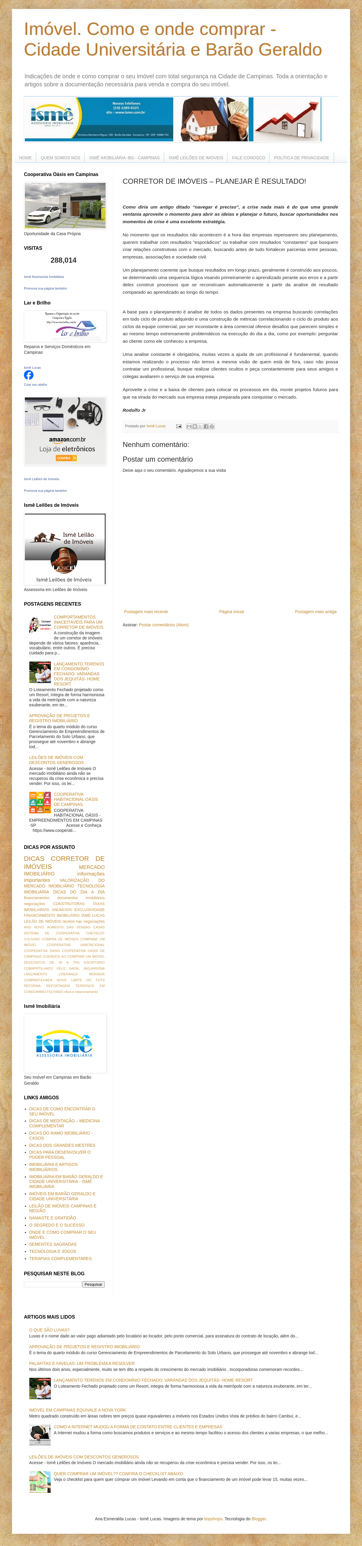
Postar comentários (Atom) (164, 624)
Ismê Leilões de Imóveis (41, 479)
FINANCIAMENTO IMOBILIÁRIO (52, 915)
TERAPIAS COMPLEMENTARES (60, 1258)
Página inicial (231, 611)
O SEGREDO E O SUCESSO (57, 1225)
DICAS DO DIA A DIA (79, 892)
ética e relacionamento (81, 992)
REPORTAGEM (58, 986)
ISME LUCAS (93, 915)
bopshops (213, 1518)
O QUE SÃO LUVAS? (49, 1330)
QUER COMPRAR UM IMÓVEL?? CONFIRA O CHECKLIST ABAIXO (118, 1473)
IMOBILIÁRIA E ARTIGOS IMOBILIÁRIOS (53, 1167)
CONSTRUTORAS (68, 904)
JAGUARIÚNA (94, 968)
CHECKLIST (95, 933)
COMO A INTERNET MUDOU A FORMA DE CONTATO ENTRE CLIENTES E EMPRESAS (138, 1426)
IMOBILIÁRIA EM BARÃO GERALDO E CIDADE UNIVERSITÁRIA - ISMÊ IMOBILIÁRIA (66, 1181)
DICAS (34, 858)
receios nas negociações (84, 921)
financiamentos (36, 898)
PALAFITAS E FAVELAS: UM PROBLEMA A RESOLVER (82, 1363)
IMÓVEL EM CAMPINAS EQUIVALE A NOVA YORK (77, 1410)
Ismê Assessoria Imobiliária (44, 276)
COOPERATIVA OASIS (42, 951)
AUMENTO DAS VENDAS (68, 927)
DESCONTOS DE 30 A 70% (52, 962)
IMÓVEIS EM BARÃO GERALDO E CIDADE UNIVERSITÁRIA (62, 1196)
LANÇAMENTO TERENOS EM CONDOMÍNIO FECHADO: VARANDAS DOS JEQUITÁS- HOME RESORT (79, 674)
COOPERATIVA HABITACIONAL (76, 945)
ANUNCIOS (62, 910)
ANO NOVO (34, 927)
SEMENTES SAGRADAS (53, 1244)
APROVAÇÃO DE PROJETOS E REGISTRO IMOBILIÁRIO (59, 718)
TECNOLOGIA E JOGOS (52, 1251)
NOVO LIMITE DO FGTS (81, 980)
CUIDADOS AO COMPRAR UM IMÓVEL (73, 956)
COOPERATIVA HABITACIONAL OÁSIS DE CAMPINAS (76, 799)
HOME (25, 157)
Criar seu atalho (35, 384)
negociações (34, 904)
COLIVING (32, 939)
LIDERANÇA (68, 974)
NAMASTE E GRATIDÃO (52, 1218)
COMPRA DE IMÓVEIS (60, 939)
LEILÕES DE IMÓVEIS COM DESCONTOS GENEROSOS (56, 760)
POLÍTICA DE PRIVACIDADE (301, 157)
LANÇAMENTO (35, 974)
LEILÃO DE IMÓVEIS (42, 921)
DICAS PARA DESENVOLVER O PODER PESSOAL (60, 1155)
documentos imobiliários (81, 898)
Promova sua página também (45, 288)
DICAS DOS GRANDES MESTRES (62, 1145)
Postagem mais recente (146, 611)
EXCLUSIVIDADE (89, 910)
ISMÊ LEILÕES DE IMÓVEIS (196, 157)
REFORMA (32, 986)
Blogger (259, 1518)
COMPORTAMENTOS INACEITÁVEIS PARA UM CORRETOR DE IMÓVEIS (78, 622)
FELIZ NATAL (68, 968)
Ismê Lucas (32, 367)
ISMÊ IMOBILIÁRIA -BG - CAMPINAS (124, 157)
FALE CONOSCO (248, 157)
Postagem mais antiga (316, 611)
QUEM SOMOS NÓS (60, 157)
